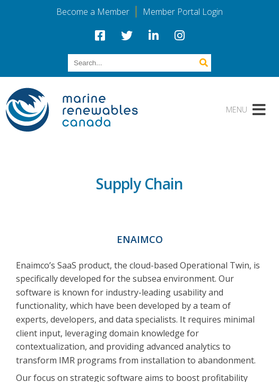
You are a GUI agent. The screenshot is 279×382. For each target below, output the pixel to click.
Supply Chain (140, 183)
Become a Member (92, 12)
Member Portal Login (183, 12)
